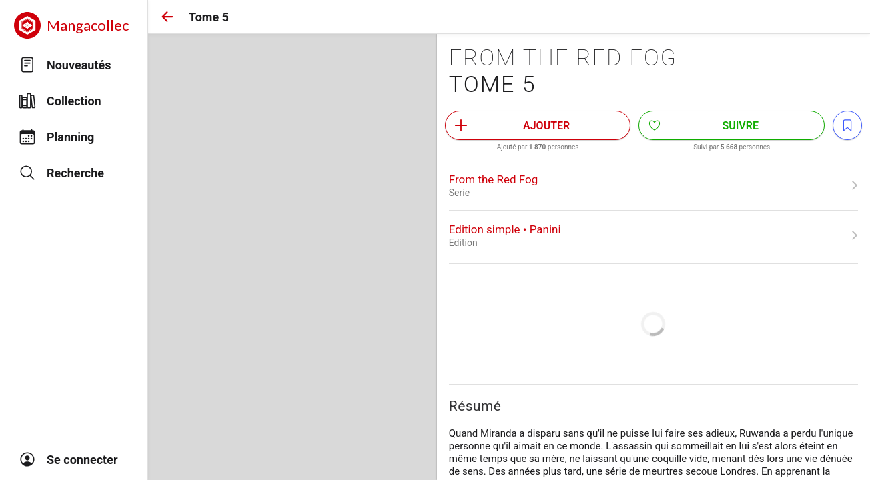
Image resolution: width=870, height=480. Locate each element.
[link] (653, 185)
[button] (167, 16)
